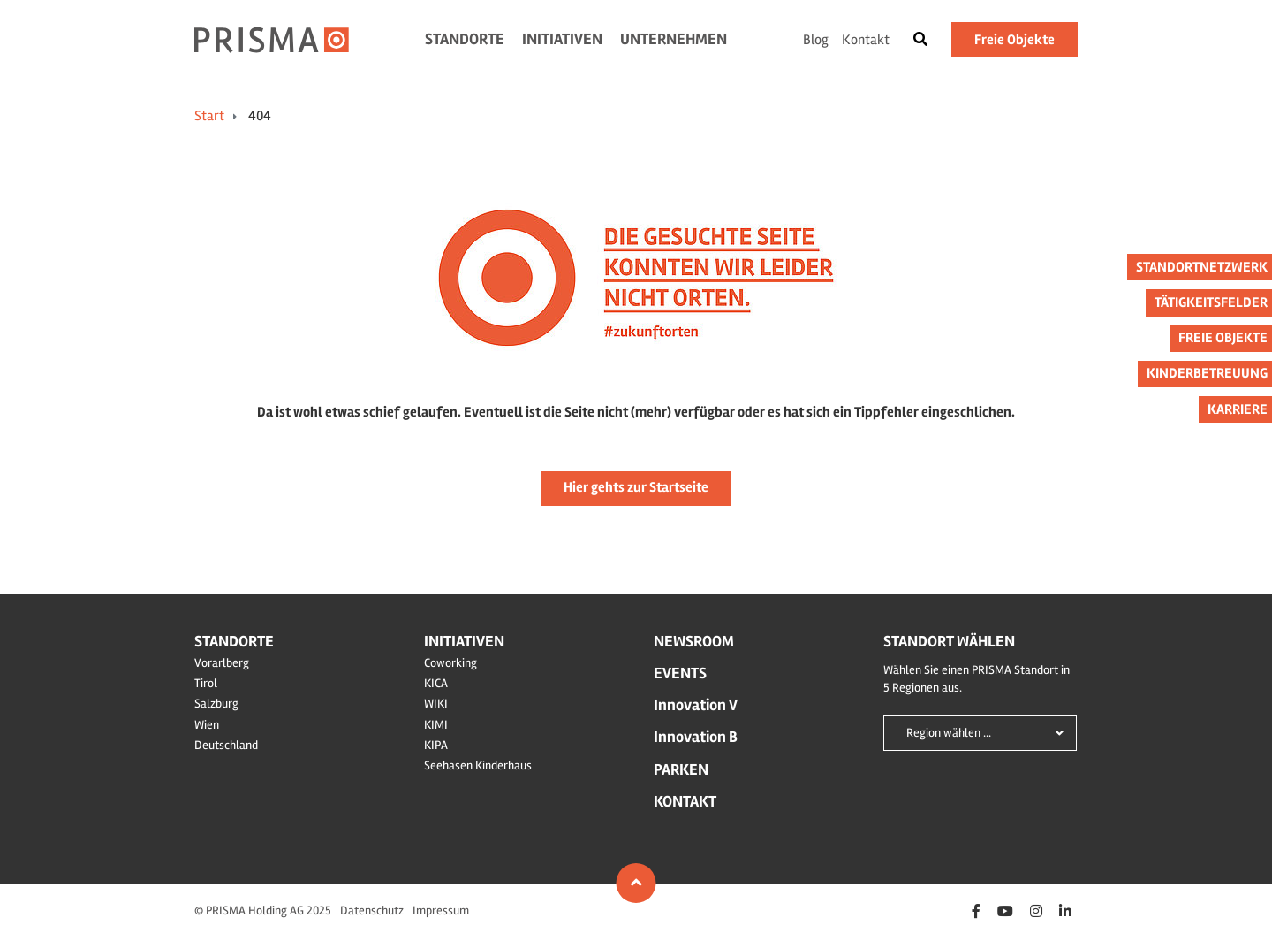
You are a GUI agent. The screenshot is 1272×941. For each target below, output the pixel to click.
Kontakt (866, 40)
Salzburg (216, 703)
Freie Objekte (1014, 40)
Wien (206, 724)
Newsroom (694, 641)
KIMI (436, 724)
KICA (436, 683)
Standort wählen (949, 641)
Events (680, 673)
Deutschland (226, 745)
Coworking (450, 662)
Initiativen (562, 39)
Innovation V (696, 705)
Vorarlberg (221, 662)
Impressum (441, 910)
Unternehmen (673, 39)
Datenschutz (372, 910)
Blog (816, 40)
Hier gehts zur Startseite (636, 487)
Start (209, 116)
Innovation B (696, 736)
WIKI (436, 703)
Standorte (464, 39)
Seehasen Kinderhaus (478, 765)
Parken (681, 769)
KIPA (436, 745)
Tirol (205, 683)
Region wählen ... (948, 732)
